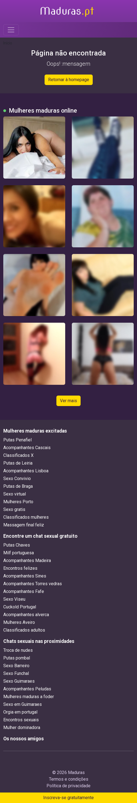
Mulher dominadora (21, 727)
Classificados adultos (24, 630)
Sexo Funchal (16, 673)
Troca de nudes (18, 650)
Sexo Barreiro (16, 665)
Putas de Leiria (17, 463)
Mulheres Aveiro (19, 622)
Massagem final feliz (23, 525)
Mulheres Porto (18, 501)
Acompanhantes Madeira (27, 560)
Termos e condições (68, 779)
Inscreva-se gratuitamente (68, 797)
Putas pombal (16, 658)
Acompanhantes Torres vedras (32, 583)
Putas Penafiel (17, 439)
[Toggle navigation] (11, 29)
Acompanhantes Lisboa (25, 470)
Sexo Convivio (17, 478)
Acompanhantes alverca (26, 614)
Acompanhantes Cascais (27, 447)
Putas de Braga (18, 486)
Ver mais (68, 400)
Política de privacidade (68, 785)
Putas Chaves (16, 545)
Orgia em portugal (20, 712)
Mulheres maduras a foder (28, 696)
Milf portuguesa (18, 552)
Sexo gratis (14, 509)
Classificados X (18, 455)
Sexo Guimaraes (19, 681)
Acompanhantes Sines (24, 576)
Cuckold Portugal (19, 606)
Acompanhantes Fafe (23, 591)
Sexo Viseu (14, 599)
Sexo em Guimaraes (22, 704)
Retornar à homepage (68, 79)
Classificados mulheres (26, 517)
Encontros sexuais (21, 719)
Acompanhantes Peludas (27, 688)
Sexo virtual (14, 494)
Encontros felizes (20, 568)
